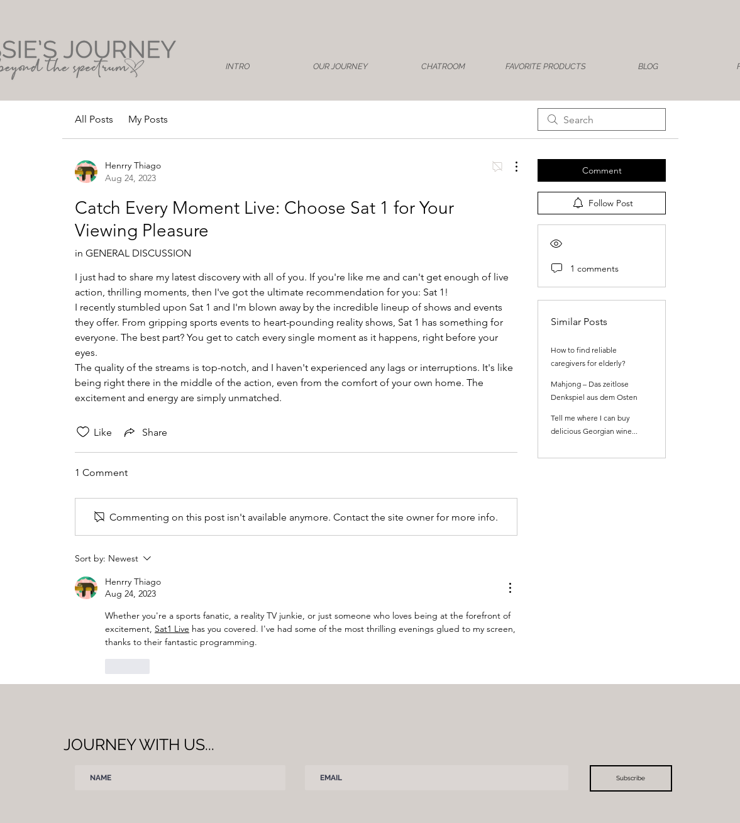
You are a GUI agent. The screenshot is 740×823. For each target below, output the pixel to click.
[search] (602, 119)
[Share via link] (144, 431)
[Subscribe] (631, 778)
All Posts (94, 119)
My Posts (148, 119)
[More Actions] (509, 166)
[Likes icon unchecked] (83, 431)
